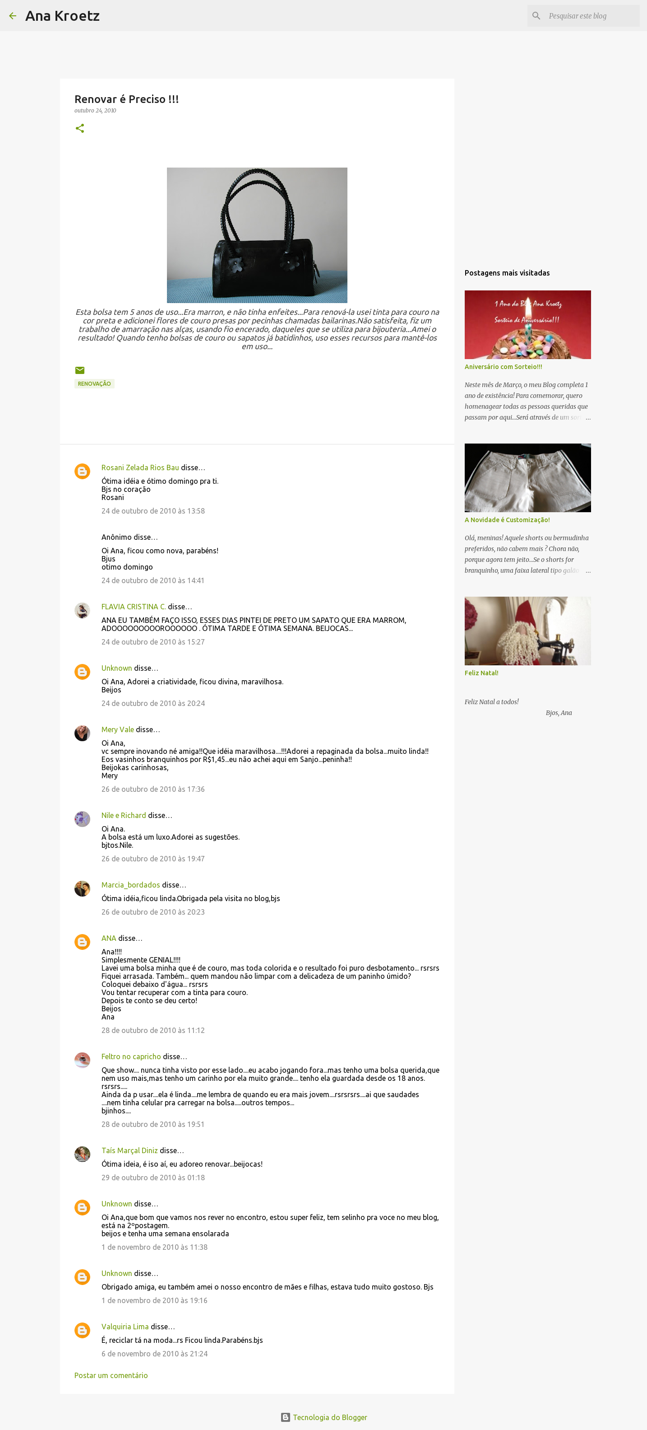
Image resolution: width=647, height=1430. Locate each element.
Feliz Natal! (482, 673)
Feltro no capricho (131, 1056)
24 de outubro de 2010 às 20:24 (153, 703)
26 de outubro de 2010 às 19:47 (153, 859)
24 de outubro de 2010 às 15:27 (153, 642)
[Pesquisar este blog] (592, 16)
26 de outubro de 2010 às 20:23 (153, 912)
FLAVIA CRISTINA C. (134, 607)
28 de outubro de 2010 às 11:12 (153, 1030)
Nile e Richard (124, 815)
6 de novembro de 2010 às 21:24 (155, 1354)
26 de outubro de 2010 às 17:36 (153, 789)
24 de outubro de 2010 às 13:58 (153, 511)
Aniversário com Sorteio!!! (503, 366)
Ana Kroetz (62, 15)
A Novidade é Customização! (507, 519)
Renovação (94, 384)
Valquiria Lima (125, 1327)
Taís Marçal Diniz (130, 1150)
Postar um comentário (111, 1375)
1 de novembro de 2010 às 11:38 (155, 1247)
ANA (109, 938)
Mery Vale (118, 729)
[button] (79, 129)
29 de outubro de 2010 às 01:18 (153, 1177)
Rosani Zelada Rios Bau (140, 467)
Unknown (117, 668)
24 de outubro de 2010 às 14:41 (153, 580)
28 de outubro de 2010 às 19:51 (153, 1124)
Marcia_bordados (131, 885)
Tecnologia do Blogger (323, 1417)
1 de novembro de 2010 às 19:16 (155, 1300)
